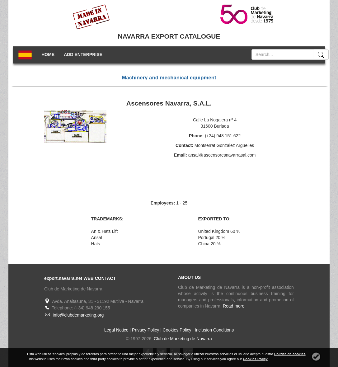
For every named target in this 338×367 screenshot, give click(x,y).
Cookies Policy (177, 329)
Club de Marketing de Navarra (182, 338)
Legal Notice (116, 329)
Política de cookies (290, 354)
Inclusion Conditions (214, 329)
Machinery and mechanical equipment (169, 78)
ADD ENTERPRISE (83, 54)
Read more (233, 305)
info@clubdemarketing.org (78, 315)
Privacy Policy (145, 329)
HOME (47, 54)
